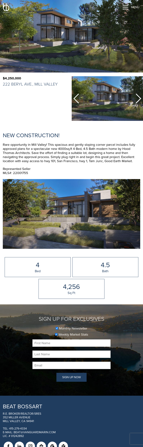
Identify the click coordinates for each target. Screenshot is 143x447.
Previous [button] (76, 98)
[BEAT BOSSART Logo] (6, 8)
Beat (22, 406)
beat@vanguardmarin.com (35, 432)
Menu (135, 7)
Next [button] (138, 98)
